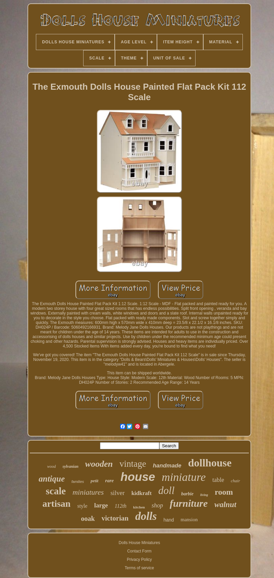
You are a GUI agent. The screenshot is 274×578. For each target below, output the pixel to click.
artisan (56, 503)
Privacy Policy (139, 559)
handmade (167, 465)
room (224, 492)
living (204, 495)
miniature (184, 477)
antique (52, 478)
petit (94, 480)
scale (56, 491)
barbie (187, 493)
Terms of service (139, 568)
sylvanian (70, 466)
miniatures (88, 492)
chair (235, 480)
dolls (146, 516)
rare (109, 480)
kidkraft (141, 493)
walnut (225, 504)
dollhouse (210, 463)
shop (157, 505)
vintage (132, 464)
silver (117, 492)
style (82, 506)
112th (120, 506)
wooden (99, 464)
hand (168, 520)
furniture (189, 503)
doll (166, 490)
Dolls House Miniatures (139, 542)
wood (51, 466)
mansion (189, 519)
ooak (88, 518)
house (137, 476)
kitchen (139, 507)
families (77, 482)
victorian (115, 518)
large (101, 505)
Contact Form (139, 551)
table (218, 480)
